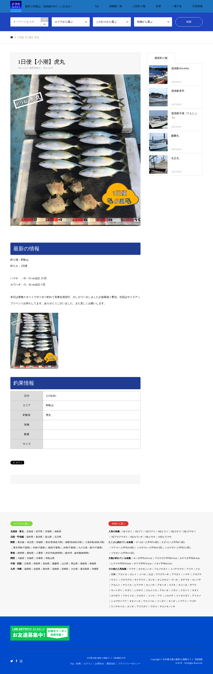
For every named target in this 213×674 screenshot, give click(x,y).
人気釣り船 (139, 6)
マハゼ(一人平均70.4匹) (147, 542)
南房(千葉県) (54, 547)
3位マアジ (150, 531)
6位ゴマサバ (189, 531)
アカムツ (115, 585)
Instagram (21, 661)
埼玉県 (30, 542)
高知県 (46, 563)
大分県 (74, 569)
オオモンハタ (145, 569)
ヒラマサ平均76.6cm (121, 563)
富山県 (48, 537)
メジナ (151, 595)
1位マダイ (127, 531)
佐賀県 (37, 569)
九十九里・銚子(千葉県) (90, 547)
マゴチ (192, 601)
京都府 (30, 558)
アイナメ (196, 595)
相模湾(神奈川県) (73, 542)
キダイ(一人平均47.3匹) (173, 542)
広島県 (27, 563)
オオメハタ (135, 601)
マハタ (174, 579)
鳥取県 (37, 563)
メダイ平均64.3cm (163, 563)
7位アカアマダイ (119, 537)
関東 (12, 542)
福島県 (58, 531)
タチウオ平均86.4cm (190, 558)
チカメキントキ (167, 606)
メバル (142, 574)
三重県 (39, 553)
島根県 (93, 563)
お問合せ (99, 663)
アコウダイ (142, 606)
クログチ (197, 574)
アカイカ (122, 574)
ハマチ (186, 574)
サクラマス (139, 579)
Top (97, 6)
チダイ (128, 590)
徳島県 (83, 563)
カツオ (130, 606)
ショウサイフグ (119, 601)
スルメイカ (151, 590)
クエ (198, 569)
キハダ (172, 601)
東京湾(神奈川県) (54, 542)
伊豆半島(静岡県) (54, 553)
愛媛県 (55, 563)
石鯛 (113, 574)
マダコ (153, 606)
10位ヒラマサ (164, 537)
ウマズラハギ (162, 574)
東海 (12, 553)
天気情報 (197, 6)
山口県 (65, 563)
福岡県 (27, 569)
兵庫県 (39, 558)
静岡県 (21, 553)
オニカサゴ (163, 579)
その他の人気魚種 (117, 569)
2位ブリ (139, 531)
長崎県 (55, 569)
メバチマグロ (177, 569)
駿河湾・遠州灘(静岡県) (77, 553)
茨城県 (39, 542)
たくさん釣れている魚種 (120, 542)
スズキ (172, 585)
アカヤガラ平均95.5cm (166, 558)
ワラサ (132, 569)
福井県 (30, 537)
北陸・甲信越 (17, 537)
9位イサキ (150, 537)
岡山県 (74, 563)
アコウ (189, 569)
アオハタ (161, 585)
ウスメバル (148, 601)
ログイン (88, 663)
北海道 (30, 531)
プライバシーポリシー (129, 663)
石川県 (58, 537)
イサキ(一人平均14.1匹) (122, 553)
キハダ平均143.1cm (142, 558)
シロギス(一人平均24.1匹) (149, 547)
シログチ (168, 595)
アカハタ (164, 590)
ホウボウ (115, 595)
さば (150, 574)
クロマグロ (126, 579)
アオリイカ (128, 595)
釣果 (158, 6)
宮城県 (48, 531)
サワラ (193, 585)
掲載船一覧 (115, 6)
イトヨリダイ (182, 595)
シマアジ (182, 601)
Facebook (16, 661)
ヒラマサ (138, 585)
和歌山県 (50, 558)
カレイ (133, 574)
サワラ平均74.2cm (142, 563)
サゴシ (114, 579)
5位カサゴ (176, 531)
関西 (12, 558)
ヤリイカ (127, 585)
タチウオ (185, 579)
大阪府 (21, 558)
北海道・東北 (17, 531)
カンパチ (196, 579)
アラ (159, 595)
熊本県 (46, 569)
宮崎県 (65, 569)
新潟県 (39, 537)
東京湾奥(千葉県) (21, 547)
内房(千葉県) (39, 547)
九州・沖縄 (16, 569)
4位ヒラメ (163, 531)
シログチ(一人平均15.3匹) (177, 547)
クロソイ (185, 590)
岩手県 (39, 531)
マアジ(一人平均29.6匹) (122, 547)
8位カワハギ (137, 537)
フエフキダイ (161, 569)
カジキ (151, 579)
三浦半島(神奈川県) (94, 542)
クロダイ (140, 595)
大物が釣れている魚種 (119, 558)
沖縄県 (95, 569)
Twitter (11, 661)
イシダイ (161, 601)
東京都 (21, 542)
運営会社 (111, 663)
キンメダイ (116, 590)
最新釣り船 (161, 58)
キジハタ (182, 585)
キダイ (195, 590)
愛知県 (30, 553)
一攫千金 (176, 6)
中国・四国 (16, 563)
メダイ (174, 590)
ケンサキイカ (117, 606)
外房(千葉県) (69, 547)
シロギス (138, 590)
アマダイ (176, 574)
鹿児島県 (84, 569)
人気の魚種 (114, 531)
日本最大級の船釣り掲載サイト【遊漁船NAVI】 (106, 658)
